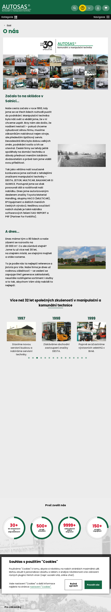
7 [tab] (53, 358)
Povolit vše (93, 584)
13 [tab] (78, 358)
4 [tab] (41, 358)
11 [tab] (69, 358)
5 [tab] (45, 358)
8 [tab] (57, 358)
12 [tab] (74, 358)
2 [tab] (33, 358)
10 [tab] (65, 358)
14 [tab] (82, 358)
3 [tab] (37, 358)
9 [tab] (61, 358)
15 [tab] (86, 358)
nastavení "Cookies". (40, 586)
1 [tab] (29, 358)
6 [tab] (49, 358)
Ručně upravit (73, 584)
